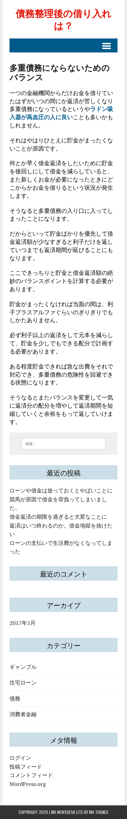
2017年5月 (22, 623)
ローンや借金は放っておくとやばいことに (60, 490)
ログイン (20, 757)
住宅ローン (23, 682)
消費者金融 (23, 714)
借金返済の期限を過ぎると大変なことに (58, 516)
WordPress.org (27, 784)
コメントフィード (31, 775)
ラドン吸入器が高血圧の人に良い (61, 113)
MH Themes (98, 812)
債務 (14, 698)
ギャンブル (23, 666)
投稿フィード (25, 766)
